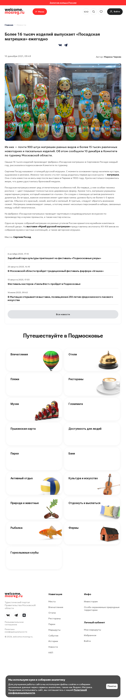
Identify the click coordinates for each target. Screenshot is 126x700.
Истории (53, 641)
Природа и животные (25, 503)
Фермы (74, 527)
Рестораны (76, 379)
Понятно (112, 686)
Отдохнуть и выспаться (84, 503)
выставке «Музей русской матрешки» (48, 226)
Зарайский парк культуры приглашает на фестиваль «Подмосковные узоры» (54, 258)
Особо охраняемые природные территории (101, 608)
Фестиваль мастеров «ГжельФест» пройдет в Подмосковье (44, 283)
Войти (87, 641)
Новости (21, 25)
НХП (50, 652)
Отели (73, 354)
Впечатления (19, 354)
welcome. (14, 595)
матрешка (113, 174)
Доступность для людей (85, 428)
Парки (15, 453)
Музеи (15, 404)
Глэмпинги (76, 404)
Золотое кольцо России (63, 2)
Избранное (90, 635)
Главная (9, 25)
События (53, 635)
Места (52, 601)
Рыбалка (16, 527)
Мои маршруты (92, 629)
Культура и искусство (83, 478)
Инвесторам (91, 601)
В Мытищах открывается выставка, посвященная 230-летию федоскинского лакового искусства (60, 298)
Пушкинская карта (23, 428)
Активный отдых (22, 478)
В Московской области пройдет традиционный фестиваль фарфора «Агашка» (56, 271)
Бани (72, 453)
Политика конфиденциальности (16, 630)
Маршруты (54, 629)
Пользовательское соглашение (14, 623)
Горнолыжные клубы (25, 552)
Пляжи (15, 379)
